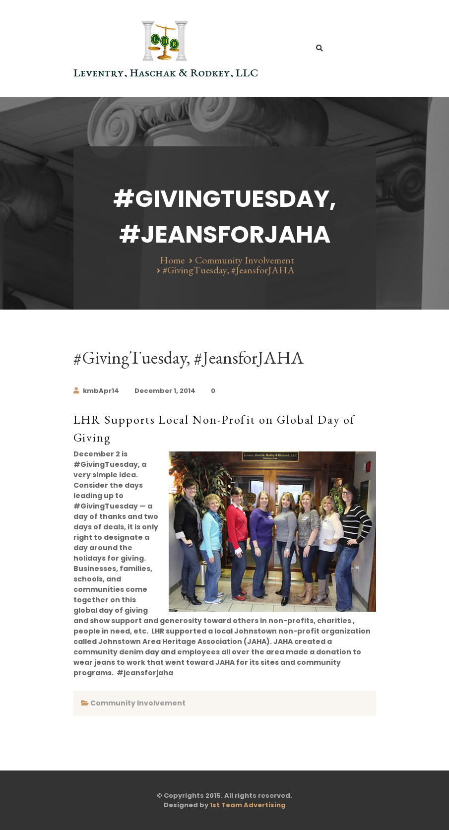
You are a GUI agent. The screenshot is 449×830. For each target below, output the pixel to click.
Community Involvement (244, 260)
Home (172, 260)
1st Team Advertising (248, 805)
